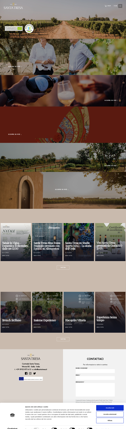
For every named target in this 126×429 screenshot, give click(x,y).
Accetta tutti (110, 404)
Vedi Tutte (63, 267)
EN (116, 6)
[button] (113, 6)
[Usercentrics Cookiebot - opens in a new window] (12, 425)
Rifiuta (110, 416)
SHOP (108, 6)
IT (114, 6)
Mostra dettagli (101, 425)
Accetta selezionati (109, 410)
